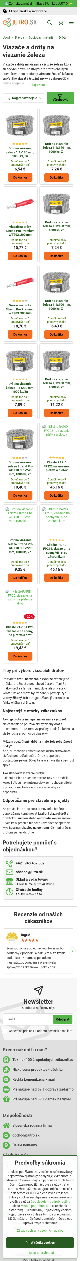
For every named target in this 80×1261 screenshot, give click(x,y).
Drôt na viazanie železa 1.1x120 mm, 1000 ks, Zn (20, 152)
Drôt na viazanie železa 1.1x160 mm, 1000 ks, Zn (57, 226)
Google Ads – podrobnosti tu (50, 1202)
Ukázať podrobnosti (40, 1254)
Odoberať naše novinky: (38, 1008)
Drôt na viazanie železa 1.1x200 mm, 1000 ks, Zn (20, 387)
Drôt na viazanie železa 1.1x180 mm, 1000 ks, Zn (57, 383)
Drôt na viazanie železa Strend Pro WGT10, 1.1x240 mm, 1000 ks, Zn (20, 468)
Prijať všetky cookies (40, 1244)
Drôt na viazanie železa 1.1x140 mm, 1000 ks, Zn (57, 147)
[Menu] (71, 22)
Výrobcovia (60, 97)
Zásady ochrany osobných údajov (40, 1231)
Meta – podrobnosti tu (36, 1207)
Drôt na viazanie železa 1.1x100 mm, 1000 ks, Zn (57, 304)
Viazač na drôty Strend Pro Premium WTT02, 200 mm (20, 230)
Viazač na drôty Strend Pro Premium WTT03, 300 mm (20, 309)
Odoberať (62, 1019)
